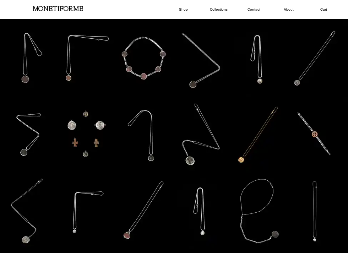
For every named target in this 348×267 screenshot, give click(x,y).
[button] (183, 9)
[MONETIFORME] (57, 9)
